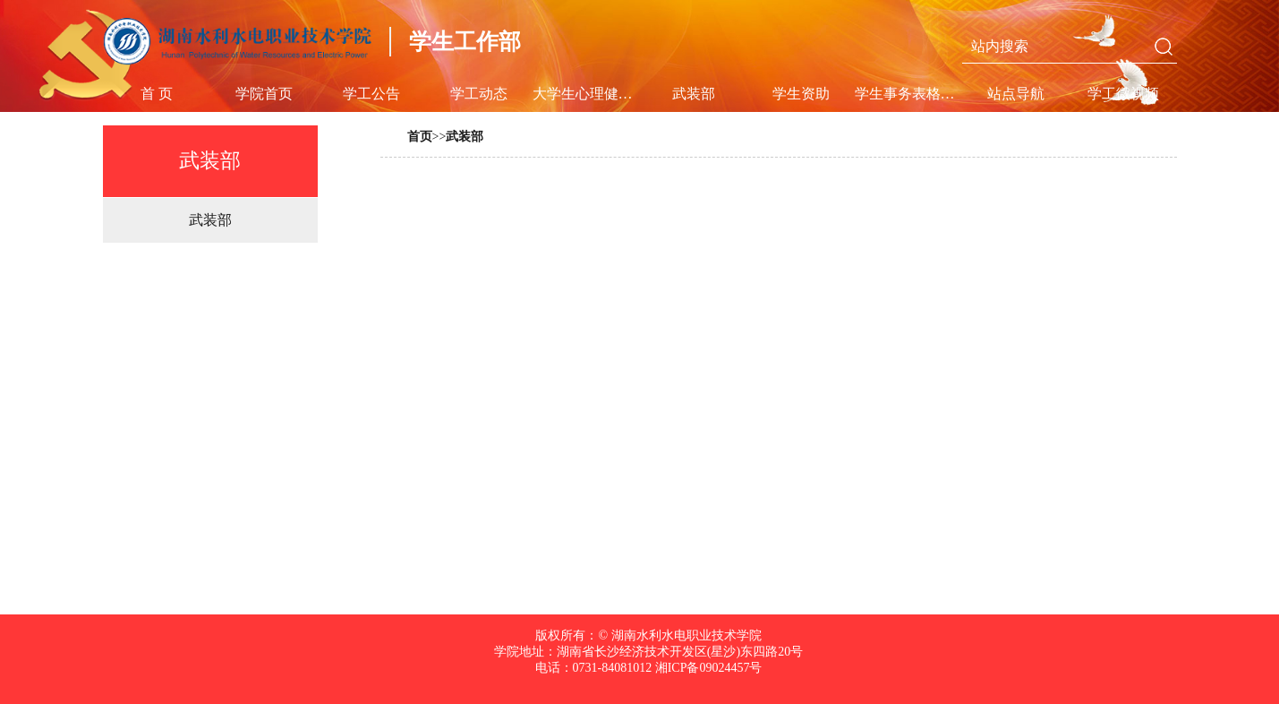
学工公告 (371, 93)
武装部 (693, 93)
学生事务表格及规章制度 (908, 93)
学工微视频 (1123, 93)
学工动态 (478, 93)
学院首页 (264, 93)
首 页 (157, 93)
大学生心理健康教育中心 (586, 93)
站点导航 (1016, 93)
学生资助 (801, 93)
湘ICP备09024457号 (707, 667)
